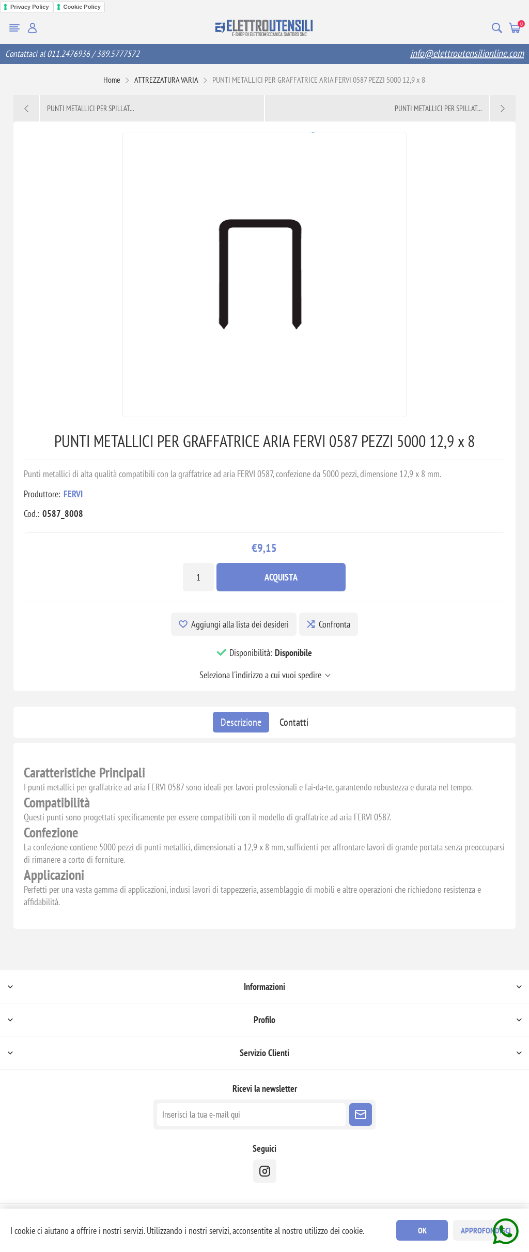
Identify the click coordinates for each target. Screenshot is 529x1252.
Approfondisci (486, 1230)
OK (422, 1230)
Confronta (334, 624)
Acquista (281, 577)
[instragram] (264, 1171)
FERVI (73, 494)
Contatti (293, 722)
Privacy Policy (29, 7)
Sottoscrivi (360, 1114)
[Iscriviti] (251, 1114)
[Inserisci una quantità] (198, 577)
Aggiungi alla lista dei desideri (240, 624)
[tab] (241, 722)
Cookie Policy (82, 7)
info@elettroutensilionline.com (467, 53)
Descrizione (241, 722)
